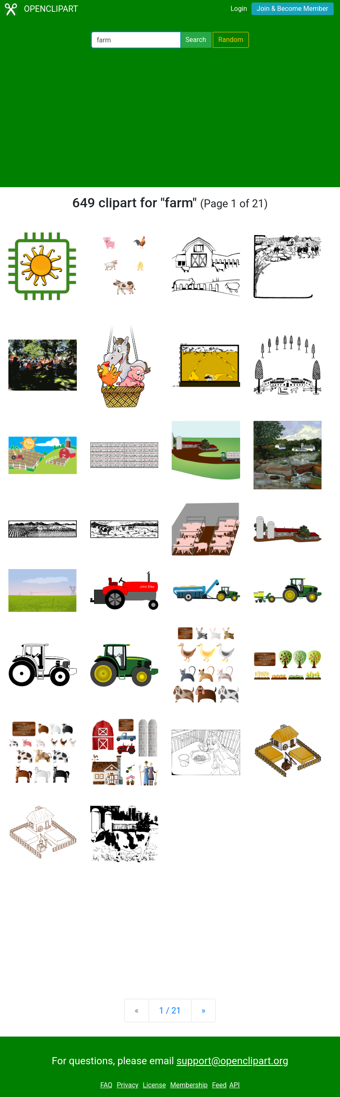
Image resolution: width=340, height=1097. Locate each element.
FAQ (106, 1085)
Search (196, 40)
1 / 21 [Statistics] (170, 1011)
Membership (188, 1085)
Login (238, 9)
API (234, 1085)
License (154, 1085)
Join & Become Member (292, 9)
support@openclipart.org (232, 1061)
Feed (219, 1085)
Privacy (128, 1085)
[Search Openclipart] (136, 40)
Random (230, 40)
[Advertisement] (170, 117)
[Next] (203, 1010)
